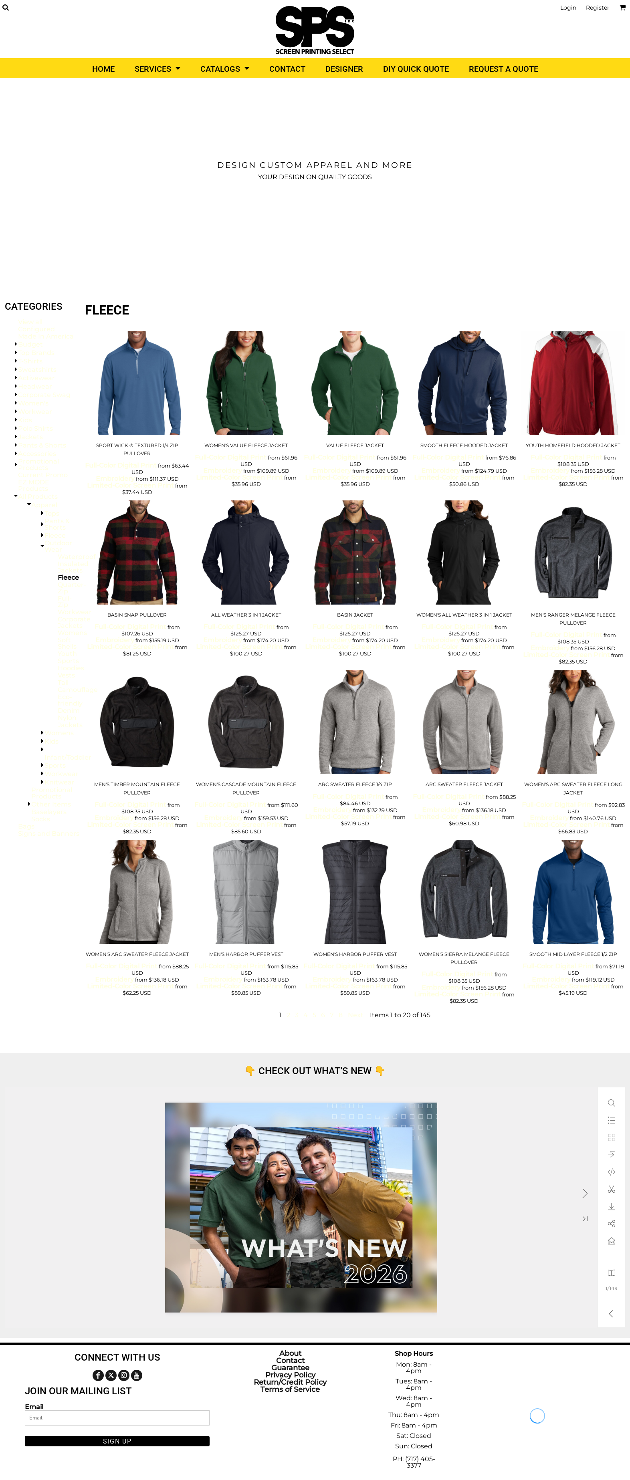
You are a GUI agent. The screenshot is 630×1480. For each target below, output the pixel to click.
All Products (38, 496)
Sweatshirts (37, 369)
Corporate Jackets (74, 622)
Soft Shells (67, 643)
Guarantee (290, 1367)
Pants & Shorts (42, 445)
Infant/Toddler (67, 757)
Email (34, 1406)
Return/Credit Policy (290, 1382)
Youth (67, 653)
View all (30, 322)
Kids (25, 420)
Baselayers (49, 812)
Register (598, 7)
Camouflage (78, 690)
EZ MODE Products (33, 485)
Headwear (35, 386)
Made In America (46, 336)
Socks (40, 819)
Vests (66, 675)
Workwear (35, 411)
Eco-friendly (70, 700)
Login (568, 7)
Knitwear (59, 782)
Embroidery (115, 478)
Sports (68, 661)
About (290, 1353)
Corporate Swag (44, 395)
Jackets (30, 437)
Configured (36, 329)
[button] (5, 7)
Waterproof (77, 557)
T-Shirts (30, 361)
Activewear (36, 378)
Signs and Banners (48, 833)
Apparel (44, 505)
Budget (30, 344)
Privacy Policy (290, 1375)
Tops (51, 513)
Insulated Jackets (73, 567)
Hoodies (71, 668)
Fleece (55, 535)
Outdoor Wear (58, 546)
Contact (290, 1360)
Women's (33, 403)
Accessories (37, 454)
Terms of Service (290, 1389)
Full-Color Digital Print (121, 465)
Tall (63, 682)
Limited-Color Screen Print (130, 485)
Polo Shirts (35, 428)
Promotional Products (38, 465)
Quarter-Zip (72, 588)
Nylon (67, 718)
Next (355, 1015)
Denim (69, 710)
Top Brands (36, 353)
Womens (72, 633)
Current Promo (43, 475)
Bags (26, 826)
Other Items (51, 804)
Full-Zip (65, 602)
